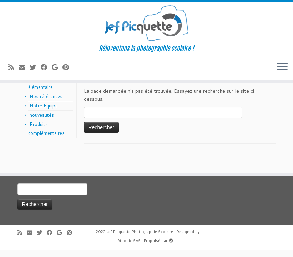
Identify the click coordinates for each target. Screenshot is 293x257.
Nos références (46, 96)
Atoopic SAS (129, 240)
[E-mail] (24, 67)
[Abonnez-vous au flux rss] (13, 67)
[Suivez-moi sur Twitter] (35, 67)
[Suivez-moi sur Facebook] (46, 67)
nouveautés (42, 115)
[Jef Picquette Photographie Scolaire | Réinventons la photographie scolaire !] (146, 23)
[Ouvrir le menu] (282, 66)
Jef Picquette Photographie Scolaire (140, 232)
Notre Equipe (44, 105)
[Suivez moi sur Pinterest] (68, 67)
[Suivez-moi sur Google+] (57, 67)
